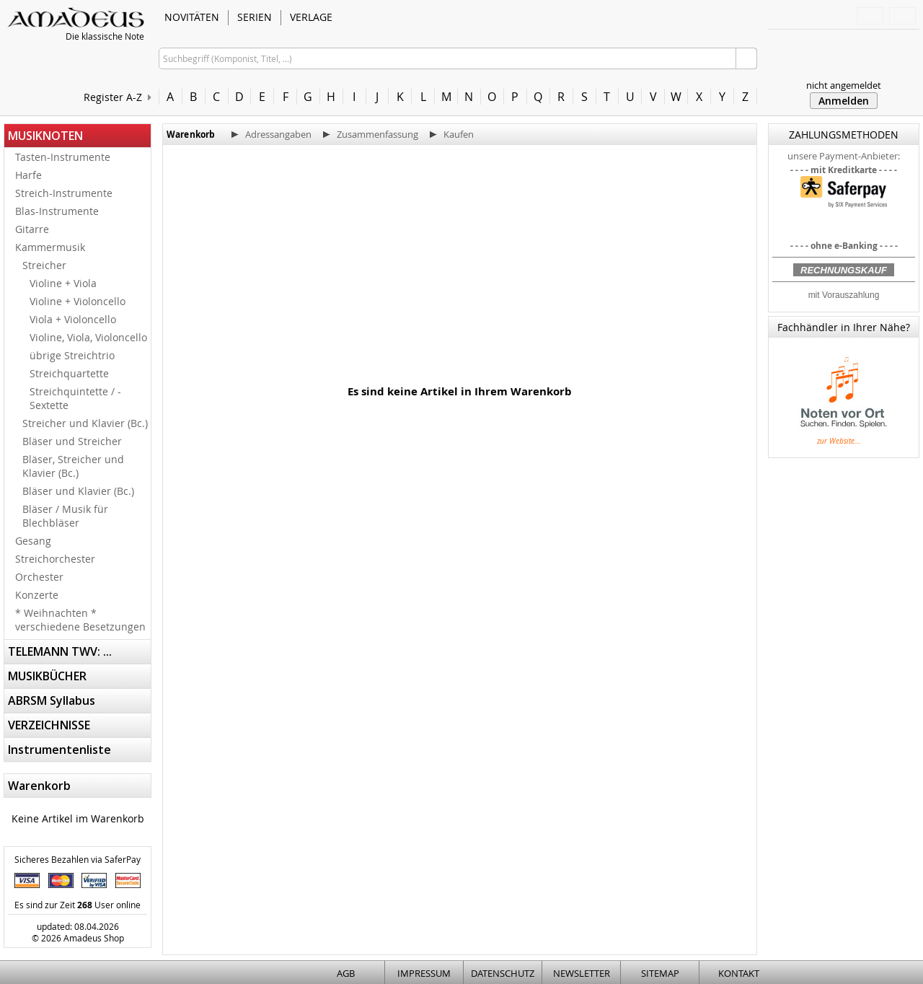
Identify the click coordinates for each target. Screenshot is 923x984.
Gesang (33, 541)
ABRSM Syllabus (51, 700)
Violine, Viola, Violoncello (88, 337)
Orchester (39, 577)
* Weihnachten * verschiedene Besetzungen (80, 619)
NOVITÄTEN (191, 17)
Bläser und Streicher (72, 441)
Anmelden (843, 100)
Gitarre (32, 229)
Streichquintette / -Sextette (75, 398)
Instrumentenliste (59, 749)
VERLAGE (311, 17)
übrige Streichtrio (72, 355)
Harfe (28, 175)
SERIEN (254, 17)
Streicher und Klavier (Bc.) (85, 423)
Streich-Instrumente (63, 193)
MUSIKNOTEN (45, 136)
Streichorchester (55, 559)
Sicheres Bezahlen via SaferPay (77, 859)
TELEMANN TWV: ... (60, 651)
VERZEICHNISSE (49, 725)
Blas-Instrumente (57, 211)
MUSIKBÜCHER (47, 676)
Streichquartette (69, 373)
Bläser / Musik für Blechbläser (65, 516)
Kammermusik (50, 247)
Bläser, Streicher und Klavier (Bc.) (73, 466)
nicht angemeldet (843, 85)
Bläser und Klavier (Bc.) (78, 491)
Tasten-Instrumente (62, 157)
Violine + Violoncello (77, 301)
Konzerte (36, 595)
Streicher (44, 265)
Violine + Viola (63, 283)
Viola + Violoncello (73, 319)
